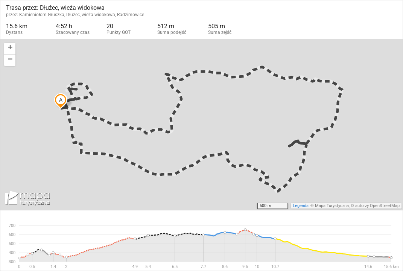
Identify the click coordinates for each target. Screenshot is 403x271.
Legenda (301, 205)
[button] (9, 49)
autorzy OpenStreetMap (377, 205)
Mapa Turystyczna (332, 205)
